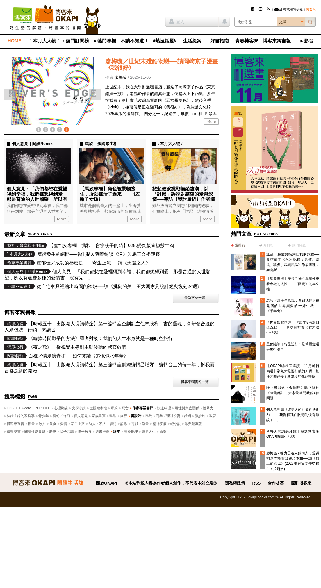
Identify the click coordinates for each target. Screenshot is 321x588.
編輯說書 (14, 432)
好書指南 (219, 40)
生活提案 (192, 40)
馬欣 (148, 416)
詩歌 (123, 424)
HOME (15, 40)
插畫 (31, 424)
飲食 (52, 424)
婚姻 (187, 416)
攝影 (162, 432)
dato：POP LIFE (37, 408)
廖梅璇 (121, 77)
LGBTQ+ (14, 408)
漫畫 (145, 424)
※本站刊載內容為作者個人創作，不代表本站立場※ (171, 483)
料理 (112, 416)
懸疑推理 (131, 432)
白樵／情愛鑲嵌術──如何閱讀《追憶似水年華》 (78, 355)
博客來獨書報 (277, 40)
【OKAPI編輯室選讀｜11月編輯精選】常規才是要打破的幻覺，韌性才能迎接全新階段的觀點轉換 (292, 371)
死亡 (125, 408)
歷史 (52, 432)
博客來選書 (15, 424)
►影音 (306, 40)
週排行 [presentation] (240, 245)
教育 (212, 416)
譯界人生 (149, 432)
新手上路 (78, 424)
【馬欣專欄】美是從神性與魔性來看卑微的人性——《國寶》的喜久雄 (292, 284)
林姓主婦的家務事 (21, 416)
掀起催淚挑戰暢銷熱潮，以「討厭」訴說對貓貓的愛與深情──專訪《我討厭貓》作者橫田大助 (183, 196)
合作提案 (276, 483)
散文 (42, 424)
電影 (134, 424)
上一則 (10, 94)
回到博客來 (301, 483)
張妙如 (200, 416)
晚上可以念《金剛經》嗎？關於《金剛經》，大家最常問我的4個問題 (292, 393)
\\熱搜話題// (164, 40)
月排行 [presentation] (268, 245)
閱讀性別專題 (34, 432)
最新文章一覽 (194, 298)
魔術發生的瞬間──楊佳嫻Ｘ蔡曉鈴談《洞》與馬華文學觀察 (98, 254)
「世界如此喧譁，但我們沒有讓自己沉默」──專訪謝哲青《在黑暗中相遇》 (292, 327)
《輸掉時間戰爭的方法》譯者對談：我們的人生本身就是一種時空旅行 (100, 338)
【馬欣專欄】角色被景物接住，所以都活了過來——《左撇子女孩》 (110, 194)
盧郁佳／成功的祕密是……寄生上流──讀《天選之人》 (93, 262)
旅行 (123, 416)
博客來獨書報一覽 (195, 382)
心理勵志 (61, 408)
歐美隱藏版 (193, 424)
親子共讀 (67, 432)
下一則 (95, 94)
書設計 (136, 416)
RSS (256, 483)
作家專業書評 (142, 408)
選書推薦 (102, 432)
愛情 (63, 424)
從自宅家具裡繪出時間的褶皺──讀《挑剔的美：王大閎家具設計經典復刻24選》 (119, 286)
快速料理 (164, 408)
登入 (176, 21)
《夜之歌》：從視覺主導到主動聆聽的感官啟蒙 (77, 347)
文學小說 (79, 408)
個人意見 (81, 416)
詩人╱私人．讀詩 (103, 424)
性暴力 (208, 408)
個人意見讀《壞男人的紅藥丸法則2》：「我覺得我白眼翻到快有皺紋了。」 (292, 415)
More (211, 121)
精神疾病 (160, 424)
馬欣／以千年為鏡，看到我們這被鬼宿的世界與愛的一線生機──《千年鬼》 (292, 306)
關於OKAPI (106, 483)
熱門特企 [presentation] (299, 245)
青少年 (43, 416)
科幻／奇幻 (61, 416)
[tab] (238, 245)
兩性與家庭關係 (187, 408)
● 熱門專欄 (104, 40)
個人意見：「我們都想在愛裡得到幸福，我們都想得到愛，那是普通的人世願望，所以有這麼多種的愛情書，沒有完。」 (37, 199)
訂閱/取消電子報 (288, 9)
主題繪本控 (98, 408)
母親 (114, 408)
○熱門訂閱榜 (76, 40)
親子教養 (85, 432)
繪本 (116, 432)
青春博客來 (246, 40)
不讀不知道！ (135, 40)
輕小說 (175, 424)
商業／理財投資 (168, 416)
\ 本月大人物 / (44, 40)
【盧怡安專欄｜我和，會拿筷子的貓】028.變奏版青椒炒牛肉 (111, 245)
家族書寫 (99, 416)
